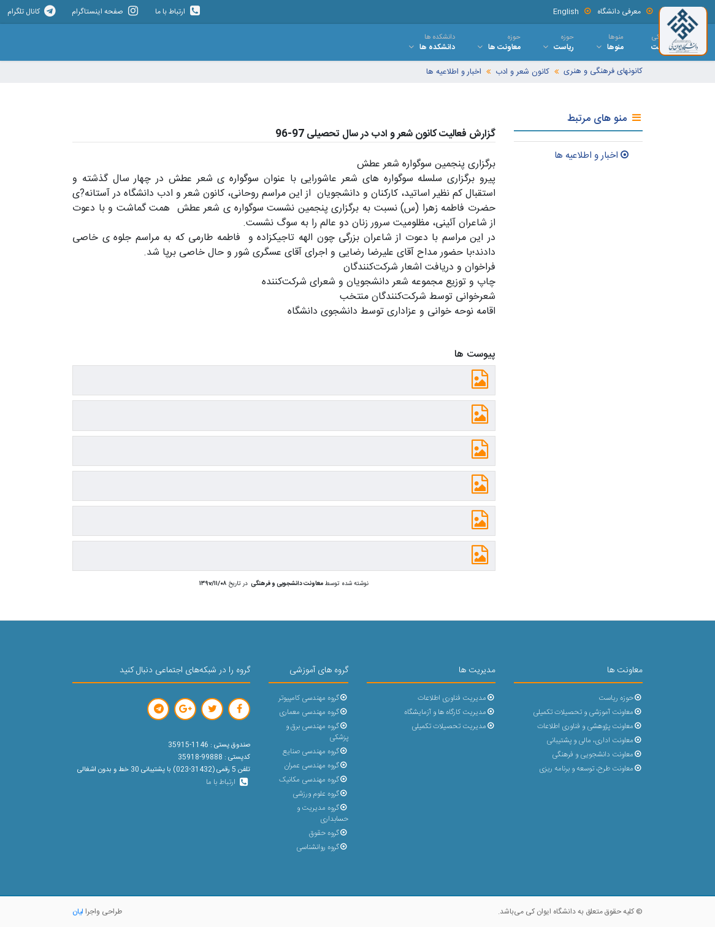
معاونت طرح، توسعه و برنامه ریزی (591, 769)
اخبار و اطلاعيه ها (592, 155)
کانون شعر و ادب (522, 72)
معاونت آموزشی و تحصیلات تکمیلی (588, 712)
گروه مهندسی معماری (313, 712)
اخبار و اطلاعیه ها (453, 72)
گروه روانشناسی (322, 847)
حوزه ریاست (620, 698)
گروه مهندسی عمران (316, 766)
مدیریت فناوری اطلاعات (456, 698)
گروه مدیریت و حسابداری (322, 813)
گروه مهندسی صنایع (315, 752)
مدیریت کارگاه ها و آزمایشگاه (449, 712)
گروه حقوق (328, 833)
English (572, 12)
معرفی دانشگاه (625, 12)
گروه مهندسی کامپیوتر (313, 698)
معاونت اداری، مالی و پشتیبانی (594, 741)
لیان (77, 912)
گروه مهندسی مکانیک (313, 780)
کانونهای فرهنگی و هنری (603, 71)
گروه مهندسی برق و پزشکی (317, 732)
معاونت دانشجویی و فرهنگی (597, 755)
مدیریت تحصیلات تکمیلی (453, 726)
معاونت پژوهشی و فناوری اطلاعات (590, 726)
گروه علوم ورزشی (320, 794)
